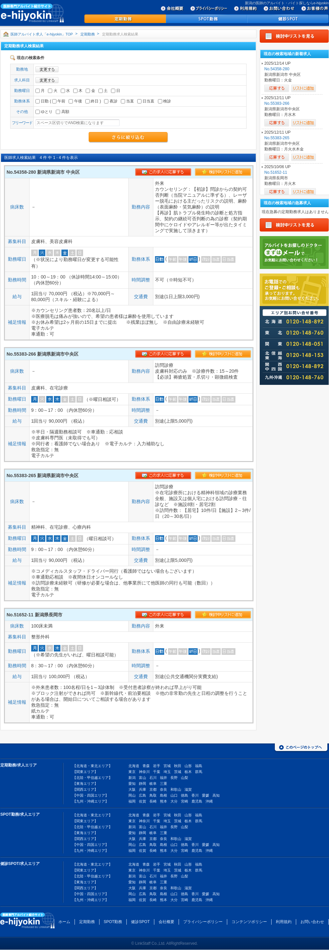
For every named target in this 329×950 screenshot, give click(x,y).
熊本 (163, 801)
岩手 (156, 766)
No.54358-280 (276, 69)
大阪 (132, 789)
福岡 (132, 801)
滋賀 (188, 789)
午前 (58, 101)
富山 (142, 778)
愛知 (132, 783)
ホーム (64, 921)
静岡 (142, 783)
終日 (92, 101)
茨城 (177, 772)
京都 (153, 789)
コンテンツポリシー (249, 921)
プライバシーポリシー (203, 921)
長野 (174, 778)
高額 (62, 111)
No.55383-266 (276, 103)
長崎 (153, 801)
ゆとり (44, 111)
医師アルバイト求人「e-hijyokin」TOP (42, 34)
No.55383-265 (276, 138)
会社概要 (166, 921)
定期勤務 (87, 34)
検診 (164, 101)
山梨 (184, 778)
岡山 (132, 795)
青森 (146, 766)
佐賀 (142, 801)
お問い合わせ (312, 921)
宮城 (167, 766)
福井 (163, 778)
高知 (216, 795)
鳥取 (153, 795)
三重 (163, 783)
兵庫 (142, 789)
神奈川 (144, 772)
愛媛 (205, 795)
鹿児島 (196, 801)
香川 (195, 795)
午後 (75, 101)
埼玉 (167, 772)
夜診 (110, 101)
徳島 (184, 795)
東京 (132, 772)
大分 (174, 801)
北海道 (133, 766)
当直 (127, 101)
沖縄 (209, 801)
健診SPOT (140, 921)
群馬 (198, 772)
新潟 (132, 778)
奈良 (163, 789)
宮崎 (184, 801)
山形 (188, 766)
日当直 (145, 101)
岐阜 (153, 783)
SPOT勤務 (113, 921)
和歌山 (175, 789)
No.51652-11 (275, 172)
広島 (142, 795)
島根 (163, 795)
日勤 (42, 101)
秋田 (177, 766)
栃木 (188, 772)
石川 (153, 778)
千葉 (156, 772)
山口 (174, 795)
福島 (198, 766)
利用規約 (284, 921)
